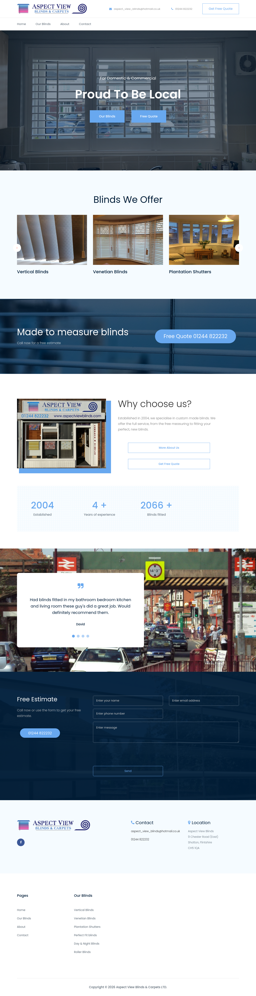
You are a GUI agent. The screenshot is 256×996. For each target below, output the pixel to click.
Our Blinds (43, 24)
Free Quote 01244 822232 (195, 336)
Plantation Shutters (190, 272)
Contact (85, 24)
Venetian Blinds (110, 272)
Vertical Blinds (32, 272)
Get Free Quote (221, 8)
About (64, 24)
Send (127, 771)
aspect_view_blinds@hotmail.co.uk (134, 9)
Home (21, 24)
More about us (169, 448)
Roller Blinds (82, 952)
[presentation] (123, 755)
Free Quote (148, 116)
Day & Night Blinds (86, 944)
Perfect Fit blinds (85, 935)
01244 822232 (181, 9)
